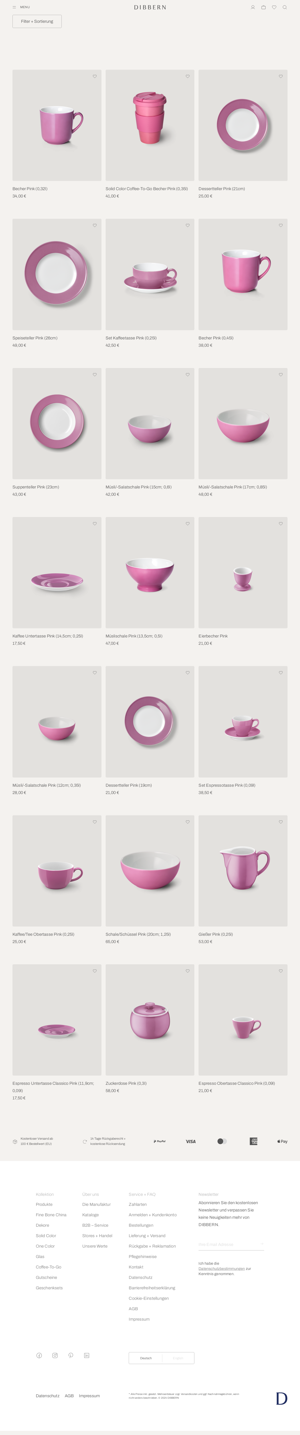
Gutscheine (46, 1277)
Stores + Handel (97, 1235)
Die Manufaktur (96, 1204)
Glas (40, 1256)
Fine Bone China (51, 1214)
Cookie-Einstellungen (149, 1298)
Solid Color (46, 1235)
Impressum (139, 1319)
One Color (45, 1246)
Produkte (44, 1204)
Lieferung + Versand (147, 1235)
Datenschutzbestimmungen (222, 1269)
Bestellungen (141, 1225)
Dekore (42, 1225)
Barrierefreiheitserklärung (152, 1288)
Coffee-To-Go (48, 1267)
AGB (133, 1308)
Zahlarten (138, 1204)
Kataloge (90, 1214)
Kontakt (136, 1267)
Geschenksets (49, 1288)
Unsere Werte (95, 1246)
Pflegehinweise (143, 1256)
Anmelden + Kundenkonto (152, 1214)
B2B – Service (95, 1225)
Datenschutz (140, 1277)
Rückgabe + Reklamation (152, 1246)
